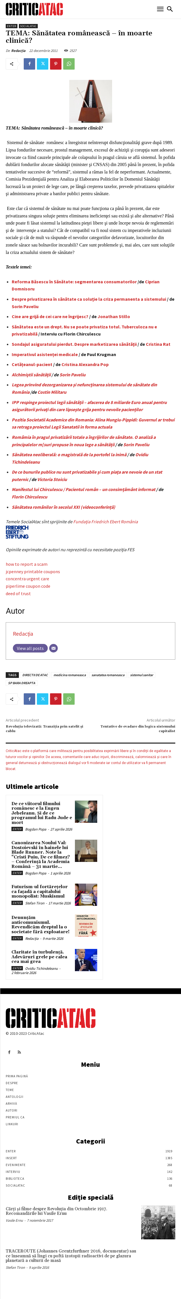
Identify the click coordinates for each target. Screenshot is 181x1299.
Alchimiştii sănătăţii (31, 374)
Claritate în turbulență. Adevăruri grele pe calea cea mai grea (39, 956)
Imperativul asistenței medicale (45, 354)
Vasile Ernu (14, 1220)
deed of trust (18, 593)
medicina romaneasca (69, 675)
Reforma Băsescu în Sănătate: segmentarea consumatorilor (74, 281)
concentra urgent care (27, 578)
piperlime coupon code (28, 586)
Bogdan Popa (35, 829)
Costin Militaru (51, 392)
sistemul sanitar (141, 675)
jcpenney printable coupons (33, 571)
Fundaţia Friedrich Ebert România (72, 528)
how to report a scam (26, 564)
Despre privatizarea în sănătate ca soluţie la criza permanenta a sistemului (89, 299)
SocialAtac (28, 26)
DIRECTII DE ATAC (35, 675)
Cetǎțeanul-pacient (32, 364)
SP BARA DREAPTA (21, 683)
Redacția (18, 50)
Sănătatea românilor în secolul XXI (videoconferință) (63, 507)
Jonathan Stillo (114, 316)
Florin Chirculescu (29, 497)
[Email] (53, 648)
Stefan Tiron (34, 903)
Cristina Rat (158, 344)
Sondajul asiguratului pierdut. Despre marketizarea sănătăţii (74, 344)
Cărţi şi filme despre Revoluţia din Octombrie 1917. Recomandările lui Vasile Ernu (56, 1211)
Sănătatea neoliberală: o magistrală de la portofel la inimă (69, 454)
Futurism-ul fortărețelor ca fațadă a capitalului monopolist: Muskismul (39, 891)
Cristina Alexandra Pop (85, 364)
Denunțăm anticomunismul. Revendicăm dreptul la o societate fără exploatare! (40, 925)
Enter (11, 26)
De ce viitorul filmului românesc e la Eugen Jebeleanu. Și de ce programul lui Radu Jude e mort (41, 813)
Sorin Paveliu (25, 306)
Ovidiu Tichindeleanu (41, 968)
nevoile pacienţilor (124, 409)
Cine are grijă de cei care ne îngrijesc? (50, 316)
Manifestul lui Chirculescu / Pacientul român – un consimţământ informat (83, 489)
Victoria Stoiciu (52, 479)
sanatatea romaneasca (108, 675)
